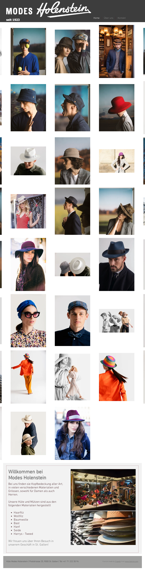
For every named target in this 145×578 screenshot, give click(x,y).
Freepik (118, 562)
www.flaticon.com (131, 562)
